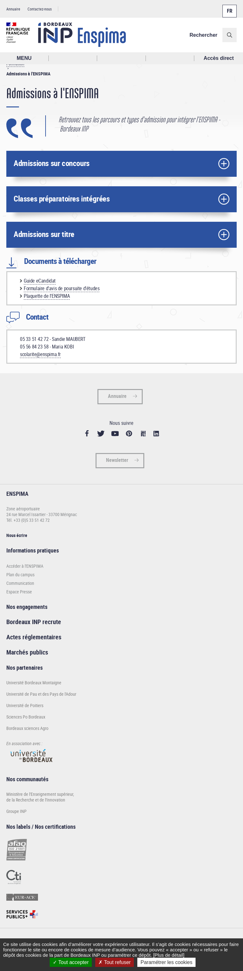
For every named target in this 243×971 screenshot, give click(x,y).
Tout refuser (114, 962)
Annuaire (13, 8)
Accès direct (219, 58)
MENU (24, 58)
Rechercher (203, 35)
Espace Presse (19, 592)
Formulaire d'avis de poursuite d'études (61, 288)
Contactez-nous (40, 8)
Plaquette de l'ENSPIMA (47, 295)
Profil (121, 58)
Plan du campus (20, 575)
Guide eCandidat (40, 280)
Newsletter (117, 460)
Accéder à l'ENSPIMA (24, 566)
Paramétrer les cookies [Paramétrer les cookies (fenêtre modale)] (166, 962)
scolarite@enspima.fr (40, 354)
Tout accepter (71, 962)
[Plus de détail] (168, 955)
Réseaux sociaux (170, 58)
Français (229, 7)
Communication (20, 583)
